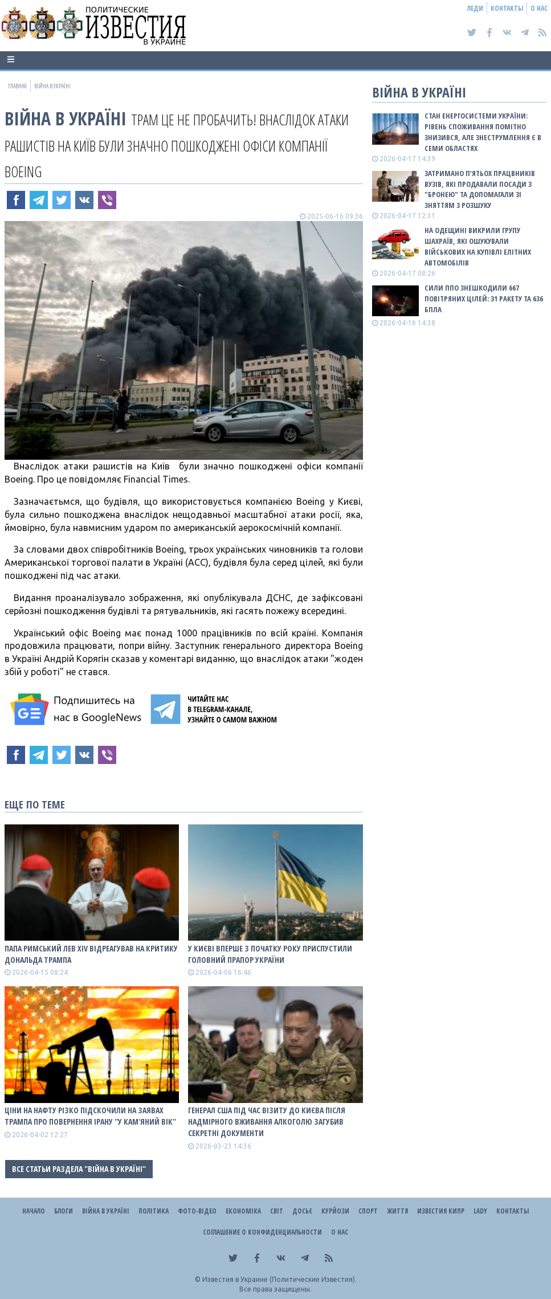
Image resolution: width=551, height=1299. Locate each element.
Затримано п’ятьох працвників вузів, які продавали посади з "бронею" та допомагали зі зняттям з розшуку (480, 189)
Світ (276, 1211)
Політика (153, 1211)
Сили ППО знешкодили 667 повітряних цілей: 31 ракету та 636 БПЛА (484, 298)
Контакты (507, 8)
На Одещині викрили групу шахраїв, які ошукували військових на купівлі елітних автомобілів (478, 246)
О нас (539, 8)
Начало (33, 1211)
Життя (397, 1211)
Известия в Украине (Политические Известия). (279, 1279)
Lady (480, 1211)
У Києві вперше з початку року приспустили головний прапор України (270, 954)
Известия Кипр (440, 1211)
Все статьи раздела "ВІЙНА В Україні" (79, 1168)
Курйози (335, 1211)
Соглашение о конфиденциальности (262, 1232)
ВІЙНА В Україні (65, 118)
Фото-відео (197, 1211)
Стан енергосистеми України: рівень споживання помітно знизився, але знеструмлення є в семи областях (483, 132)
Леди (475, 8)
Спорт (368, 1211)
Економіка (243, 1211)
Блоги (63, 1211)
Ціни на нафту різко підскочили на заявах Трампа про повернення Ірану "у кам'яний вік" (90, 1116)
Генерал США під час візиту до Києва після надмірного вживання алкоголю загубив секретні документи (266, 1121)
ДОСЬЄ (302, 1211)
